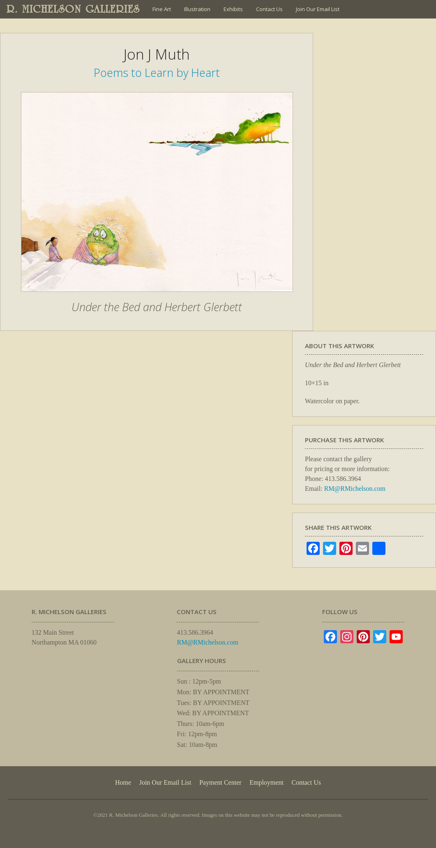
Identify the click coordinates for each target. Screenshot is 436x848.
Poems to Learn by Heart (157, 72)
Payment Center (220, 782)
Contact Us (269, 9)
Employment (266, 782)
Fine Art (161, 9)
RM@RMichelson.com (354, 488)
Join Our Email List (317, 9)
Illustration (197, 9)
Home (123, 782)
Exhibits (233, 9)
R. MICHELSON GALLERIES (73, 9)
